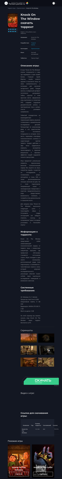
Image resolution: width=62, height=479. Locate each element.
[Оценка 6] (8, 31)
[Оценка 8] (12, 31)
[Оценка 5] (15, 29)
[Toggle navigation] (6, 3)
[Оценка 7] (10, 31)
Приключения (21, 8)
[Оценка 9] (14, 31)
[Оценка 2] (10, 29)
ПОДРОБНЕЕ (19, 474)
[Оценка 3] (12, 29)
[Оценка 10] (15, 31)
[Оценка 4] (14, 29)
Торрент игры (11, 8)
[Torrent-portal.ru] (18, 3)
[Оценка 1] (8, 29)
